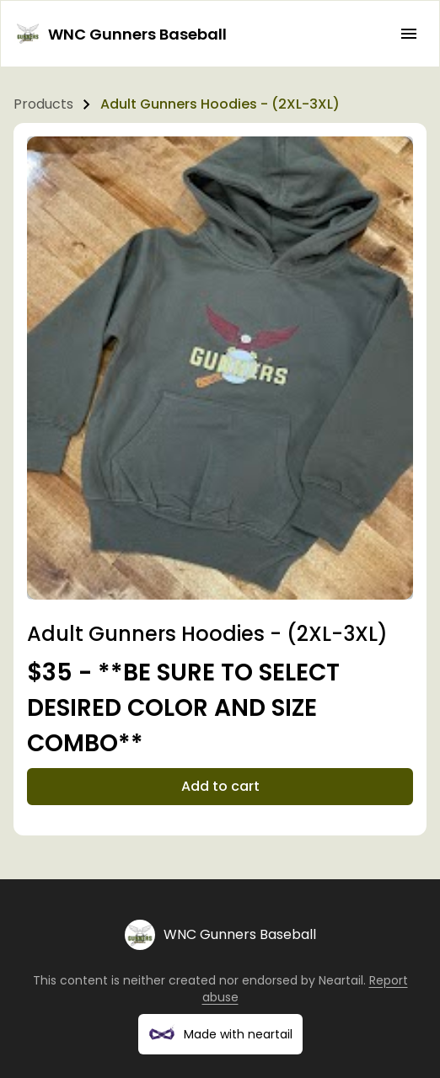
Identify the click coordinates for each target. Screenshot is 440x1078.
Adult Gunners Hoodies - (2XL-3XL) (220, 104)
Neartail (341, 980)
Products (43, 104)
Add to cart (220, 786)
